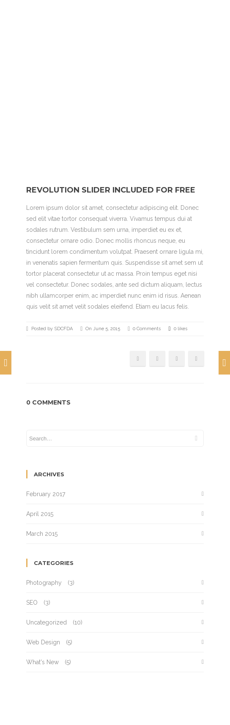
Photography (44, 582)
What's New (42, 662)
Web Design (43, 642)
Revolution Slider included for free (110, 190)
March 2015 (42, 533)
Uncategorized (46, 622)
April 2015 (39, 513)
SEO (32, 602)
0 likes (177, 329)
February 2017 (45, 494)
